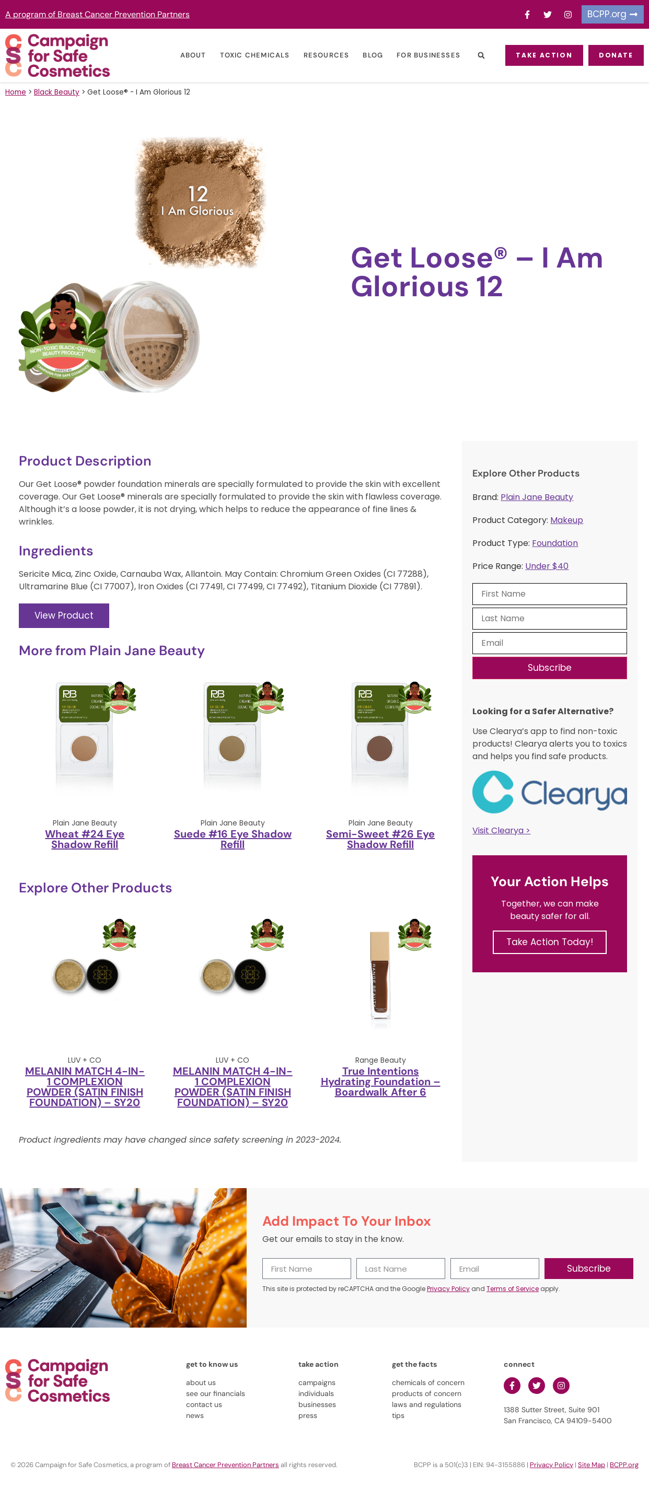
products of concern (426, 1393)
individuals (316, 1393)
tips (398, 1415)
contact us (204, 1404)
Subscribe (550, 667)
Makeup (566, 520)
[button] (473, 55)
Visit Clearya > (501, 830)
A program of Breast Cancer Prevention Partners (97, 14)
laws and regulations (426, 1404)
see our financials (215, 1393)
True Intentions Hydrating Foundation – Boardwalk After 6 (381, 1081)
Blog (365, 55)
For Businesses (421, 55)
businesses (317, 1404)
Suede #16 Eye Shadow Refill (233, 839)
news (195, 1415)
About (185, 55)
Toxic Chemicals (247, 55)
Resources (319, 55)
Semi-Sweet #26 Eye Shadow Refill (380, 839)
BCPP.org (624, 1464)
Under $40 (547, 566)
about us (201, 1382)
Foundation (555, 543)
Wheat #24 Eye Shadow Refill (84, 839)
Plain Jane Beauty (537, 497)
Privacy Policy (448, 1288)
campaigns (316, 1382)
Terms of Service (512, 1288)
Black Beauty (56, 92)
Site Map (591, 1464)
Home (15, 92)
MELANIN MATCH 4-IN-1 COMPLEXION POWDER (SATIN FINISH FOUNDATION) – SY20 (85, 1086)
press (307, 1415)
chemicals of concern (428, 1382)
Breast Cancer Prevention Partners (225, 1464)
